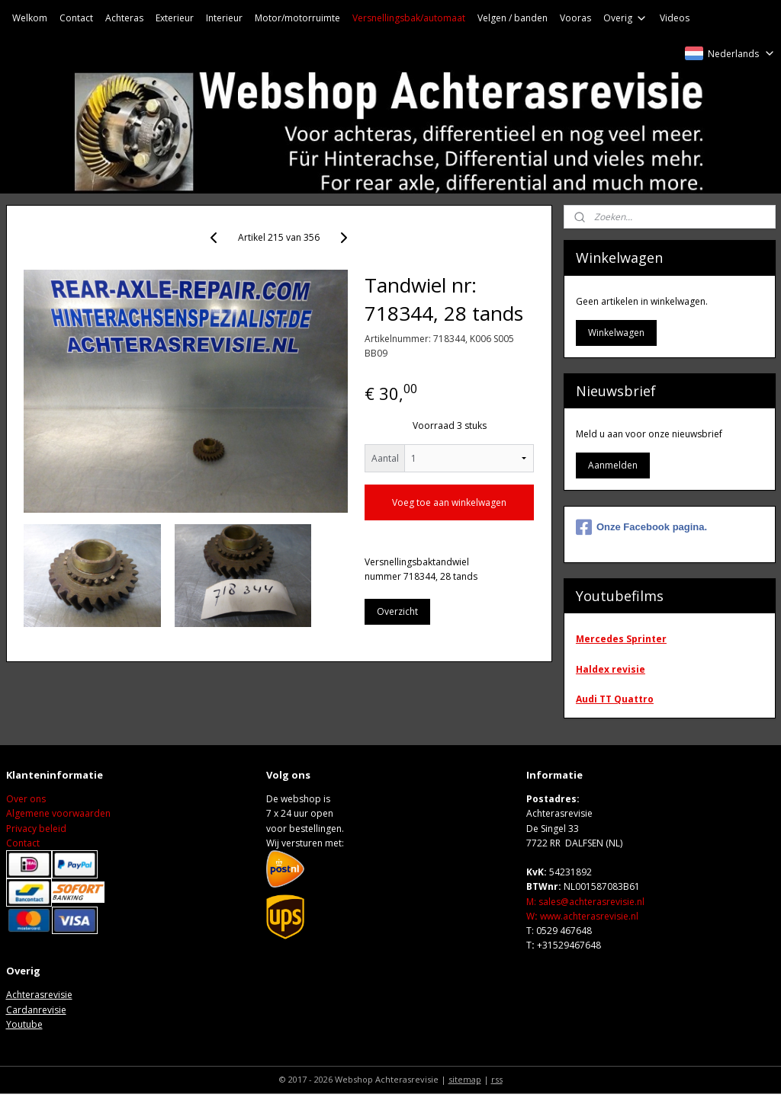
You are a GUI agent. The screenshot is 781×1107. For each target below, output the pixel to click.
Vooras (575, 17)
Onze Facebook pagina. (641, 527)
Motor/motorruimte (297, 17)
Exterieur (175, 17)
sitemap (464, 1079)
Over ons (26, 798)
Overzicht (397, 611)
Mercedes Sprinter (621, 638)
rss (497, 1079)
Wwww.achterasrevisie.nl (582, 916)
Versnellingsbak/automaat (408, 17)
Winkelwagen (616, 332)
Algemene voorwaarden (58, 813)
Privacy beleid (36, 828)
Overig (625, 17)
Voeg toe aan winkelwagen (449, 502)
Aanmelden (613, 465)
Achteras (124, 17)
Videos (674, 17)
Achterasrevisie (39, 994)
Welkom (29, 17)
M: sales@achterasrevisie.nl (585, 901)
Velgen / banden (512, 17)
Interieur (224, 17)
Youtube (24, 1024)
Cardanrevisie (36, 1009)
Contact (76, 17)
